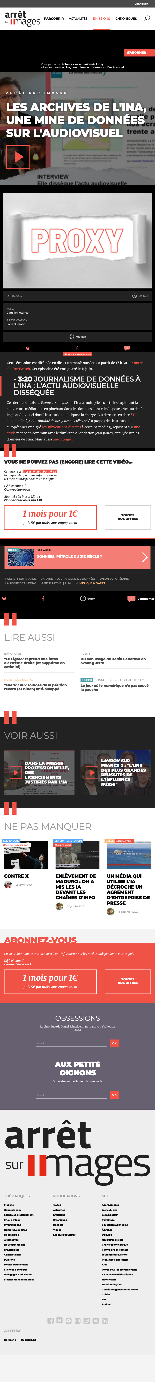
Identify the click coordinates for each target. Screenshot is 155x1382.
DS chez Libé (28, 1366)
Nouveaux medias (14, 1271)
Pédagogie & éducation (18, 1301)
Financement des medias (19, 1306)
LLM (68, 610)
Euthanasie (27, 605)
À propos (107, 1256)
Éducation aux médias (115, 1251)
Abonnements (110, 1231)
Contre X (16, 902)
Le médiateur (110, 1241)
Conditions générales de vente (120, 1316)
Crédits (106, 1321)
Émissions (101, 18)
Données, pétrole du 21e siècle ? (119, 706)
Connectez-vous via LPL (23, 526)
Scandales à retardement (18, 1241)
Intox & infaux (12, 1246)
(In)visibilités (11, 1276)
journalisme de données (76, 605)
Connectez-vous (17, 516)
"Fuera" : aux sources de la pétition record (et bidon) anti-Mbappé (35, 713)
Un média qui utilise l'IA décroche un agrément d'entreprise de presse (128, 916)
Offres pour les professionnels (119, 1296)
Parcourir (54, 18)
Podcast (106, 1331)
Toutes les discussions (114, 1281)
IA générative (51, 610)
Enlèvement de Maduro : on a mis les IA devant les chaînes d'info (76, 913)
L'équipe (107, 1261)
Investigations (12, 1251)
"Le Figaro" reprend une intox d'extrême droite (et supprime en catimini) (34, 689)
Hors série (10, 1366)
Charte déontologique (115, 1271)
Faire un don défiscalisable (117, 1301)
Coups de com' (12, 1236)
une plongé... (63, 466)
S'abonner (136, 52)
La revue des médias (20, 610)
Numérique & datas (90, 610)
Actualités (78, 18)
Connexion (141, 3)
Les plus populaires (64, 1261)
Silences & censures (15, 1296)
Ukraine (47, 605)
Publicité (9, 1286)
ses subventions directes (61, 453)
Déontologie (11, 1261)
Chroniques (126, 18)
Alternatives (11, 1266)
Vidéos (57, 1256)
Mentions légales (112, 1311)
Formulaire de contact (115, 1276)
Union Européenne (114, 605)
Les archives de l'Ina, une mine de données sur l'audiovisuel (76, 146)
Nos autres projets (112, 1266)
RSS (104, 1326)
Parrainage (108, 1246)
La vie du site (109, 1236)
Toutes (57, 1231)
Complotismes (12, 1281)
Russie (10, 605)
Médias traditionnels (16, 1291)
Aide (104, 1291)
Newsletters (109, 1306)
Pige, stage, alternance (115, 1286)
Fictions (9, 1231)
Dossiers (58, 1251)
